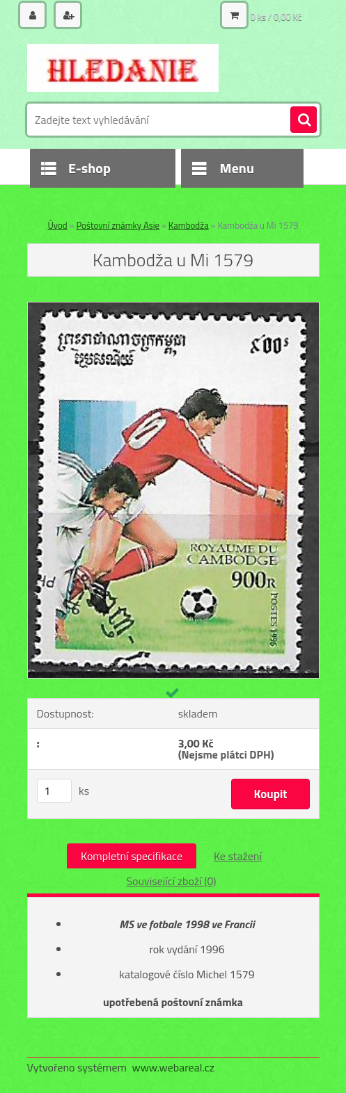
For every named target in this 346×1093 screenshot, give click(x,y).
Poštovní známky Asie (117, 225)
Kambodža (188, 225)
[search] (303, 120)
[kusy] (54, 791)
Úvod (57, 225)
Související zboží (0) (171, 881)
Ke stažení (238, 856)
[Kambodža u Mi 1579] (173, 308)
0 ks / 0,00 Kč (276, 17)
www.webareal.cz (173, 1067)
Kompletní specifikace (131, 856)
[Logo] (123, 67)
